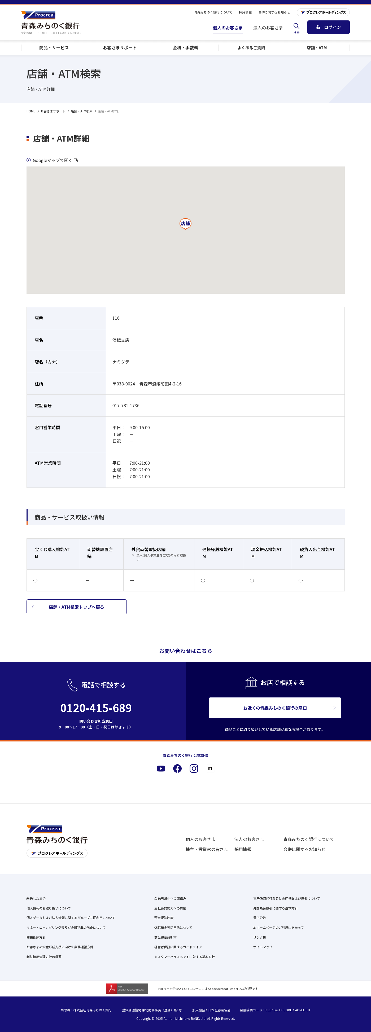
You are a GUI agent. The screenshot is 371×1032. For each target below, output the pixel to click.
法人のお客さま (249, 839)
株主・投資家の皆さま (207, 849)
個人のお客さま (200, 839)
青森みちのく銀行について (308, 839)
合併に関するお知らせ (304, 849)
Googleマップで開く (52, 160)
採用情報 (242, 849)
